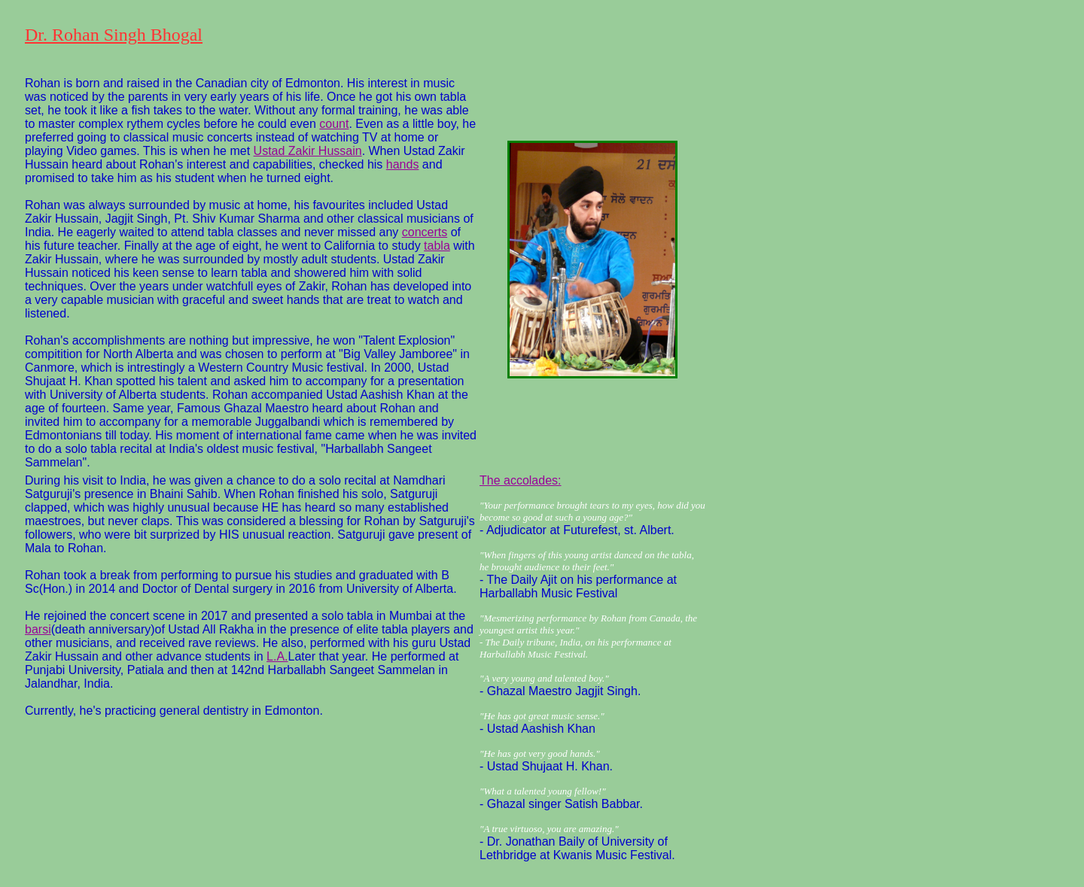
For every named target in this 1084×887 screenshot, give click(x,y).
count (334, 123)
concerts (424, 232)
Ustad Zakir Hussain (308, 150)
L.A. (277, 656)
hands (402, 164)
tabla (437, 245)
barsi (38, 629)
